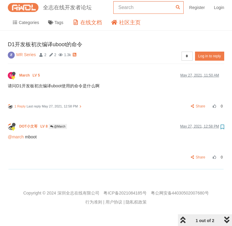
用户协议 (113, 202)
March (30, 75)
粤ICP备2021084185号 (124, 193)
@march (16, 136)
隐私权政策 (136, 202)
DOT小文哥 (34, 126)
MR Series (26, 54)
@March (58, 126)
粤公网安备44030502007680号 (180, 193)
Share (198, 106)
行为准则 (93, 202)
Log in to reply (209, 56)
